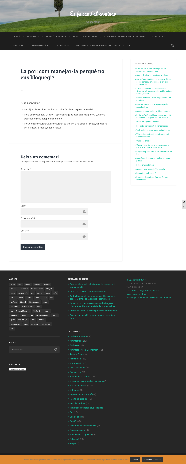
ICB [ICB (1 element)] (33, 294)
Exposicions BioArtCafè (81, 394)
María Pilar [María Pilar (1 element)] (15, 308)
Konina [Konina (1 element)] (38, 299)
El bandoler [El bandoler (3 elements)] (24, 290)
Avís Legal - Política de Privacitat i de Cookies (148, 298)
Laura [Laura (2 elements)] (46, 299)
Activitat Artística (78, 337)
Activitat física (77, 341)
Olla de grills (76, 416)
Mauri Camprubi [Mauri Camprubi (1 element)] (29, 308)
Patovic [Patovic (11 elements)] (24, 317)
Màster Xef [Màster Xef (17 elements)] (38, 312)
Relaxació (74, 438)
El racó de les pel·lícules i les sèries (125, 37)
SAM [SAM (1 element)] (43, 321)
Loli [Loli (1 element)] (12, 303)
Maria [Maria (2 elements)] (54, 303)
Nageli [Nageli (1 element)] (49, 312)
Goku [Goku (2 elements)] (13, 294)
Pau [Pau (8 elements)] (32, 317)
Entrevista (75, 390)
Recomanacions (77, 429)
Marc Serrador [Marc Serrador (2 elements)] (42, 303)
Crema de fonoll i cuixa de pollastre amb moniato (94, 311)
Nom (23, 207)
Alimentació (39, 45)
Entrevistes (62, 45)
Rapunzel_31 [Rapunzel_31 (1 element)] (33, 321)
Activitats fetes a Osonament (84, 350)
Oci (71, 412)
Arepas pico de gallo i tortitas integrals (153, 111)
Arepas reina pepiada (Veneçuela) (150, 169)
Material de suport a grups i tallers (97, 45)
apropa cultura (77, 363)
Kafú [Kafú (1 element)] (13, 299)
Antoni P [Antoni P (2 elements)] (39, 286)
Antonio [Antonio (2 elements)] (29, 286)
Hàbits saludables (78, 398)
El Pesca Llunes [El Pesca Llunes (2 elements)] (39, 290)
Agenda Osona (77, 354)
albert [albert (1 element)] (13, 286)
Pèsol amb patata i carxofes (148, 122)
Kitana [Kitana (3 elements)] (20, 299)
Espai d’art (19, 45)
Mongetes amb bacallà (146, 173)
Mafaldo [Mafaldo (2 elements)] (20, 303)
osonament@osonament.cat (145, 291)
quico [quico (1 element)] (22, 321)
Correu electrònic (29, 219)
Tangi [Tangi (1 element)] (27, 326)
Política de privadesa (152, 460)
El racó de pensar (56, 37)
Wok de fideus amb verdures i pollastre (153, 130)
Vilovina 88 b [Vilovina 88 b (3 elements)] (49, 326)
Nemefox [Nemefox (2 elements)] (14, 317)
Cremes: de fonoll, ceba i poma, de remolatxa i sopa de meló (151, 70)
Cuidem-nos (159, 37)
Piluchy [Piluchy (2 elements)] (14, 321)
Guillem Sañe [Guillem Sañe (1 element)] (23, 294)
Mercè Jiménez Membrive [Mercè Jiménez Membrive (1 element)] (21, 312)
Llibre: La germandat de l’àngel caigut (152, 126)
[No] (182, 459)
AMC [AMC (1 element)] (21, 286)
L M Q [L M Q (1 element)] (54, 299)
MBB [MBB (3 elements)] (41, 308)
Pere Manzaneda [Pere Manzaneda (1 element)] (44, 317)
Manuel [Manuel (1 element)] (30, 303)
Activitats (33, 37)
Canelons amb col (144, 141)
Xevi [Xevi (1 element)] (12, 330)
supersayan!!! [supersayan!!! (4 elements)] (16, 326)
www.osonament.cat (136, 295)
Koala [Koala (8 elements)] (29, 299)
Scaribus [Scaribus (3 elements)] (52, 321)
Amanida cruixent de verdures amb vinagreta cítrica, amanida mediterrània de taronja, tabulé (154, 91)
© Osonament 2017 (136, 281)
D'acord (135, 460)
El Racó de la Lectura (85, 37)
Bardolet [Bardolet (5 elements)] (49, 286)
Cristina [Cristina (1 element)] (14, 290)
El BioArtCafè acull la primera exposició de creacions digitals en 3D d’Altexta (153, 116)
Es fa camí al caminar (93, 13)
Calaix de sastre (77, 368)
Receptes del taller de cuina (83, 425)
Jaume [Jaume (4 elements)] (41, 294)
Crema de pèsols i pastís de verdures (152, 75)
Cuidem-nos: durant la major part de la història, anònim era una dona (152, 146)
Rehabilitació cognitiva (81, 434)
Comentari (26, 169)
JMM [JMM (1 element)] (50, 294)
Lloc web (25, 232)
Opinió (16, 37)
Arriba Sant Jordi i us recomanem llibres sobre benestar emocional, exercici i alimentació (153, 82)
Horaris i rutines (77, 403)
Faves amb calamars (145, 165)
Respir (73, 442)
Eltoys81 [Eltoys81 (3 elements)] (52, 290)
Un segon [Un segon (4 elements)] (37, 326)
